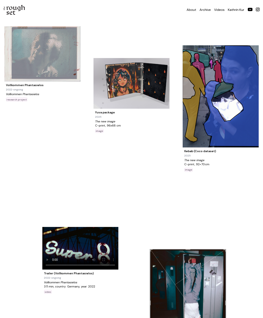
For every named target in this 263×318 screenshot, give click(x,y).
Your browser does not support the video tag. (80, 248)
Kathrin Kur (236, 10)
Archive (205, 10)
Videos (219, 10)
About (191, 10)
